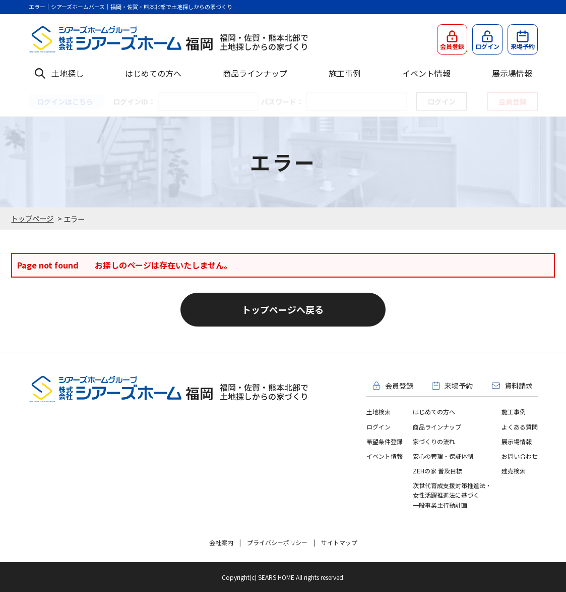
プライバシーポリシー (277, 542)
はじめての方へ (153, 73)
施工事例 (345, 73)
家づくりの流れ (434, 441)
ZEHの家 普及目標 (437, 470)
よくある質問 (519, 426)
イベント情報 (426, 73)
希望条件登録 (384, 441)
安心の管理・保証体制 (443, 456)
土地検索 (378, 411)
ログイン (378, 426)
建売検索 (513, 470)
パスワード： (282, 101)
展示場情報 (512, 73)
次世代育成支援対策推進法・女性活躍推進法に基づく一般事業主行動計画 (452, 495)
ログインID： (134, 101)
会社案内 (221, 542)
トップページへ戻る (283, 309)
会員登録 (512, 101)
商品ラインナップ (255, 73)
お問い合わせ (519, 456)
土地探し (67, 73)
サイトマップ (339, 542)
